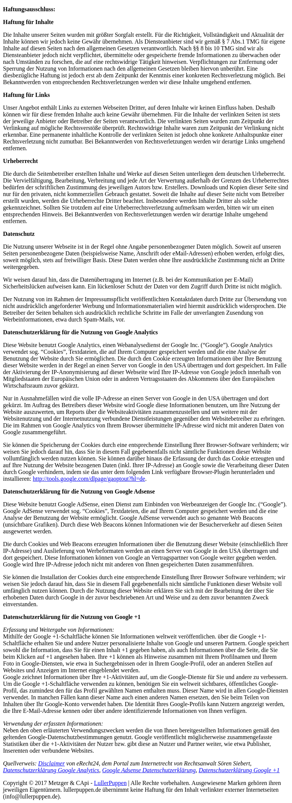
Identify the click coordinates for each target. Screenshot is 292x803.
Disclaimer (51, 763)
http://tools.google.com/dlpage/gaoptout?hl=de (89, 478)
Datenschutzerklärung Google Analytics (51, 770)
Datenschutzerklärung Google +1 (239, 770)
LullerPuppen (110, 783)
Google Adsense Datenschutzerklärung (149, 770)
